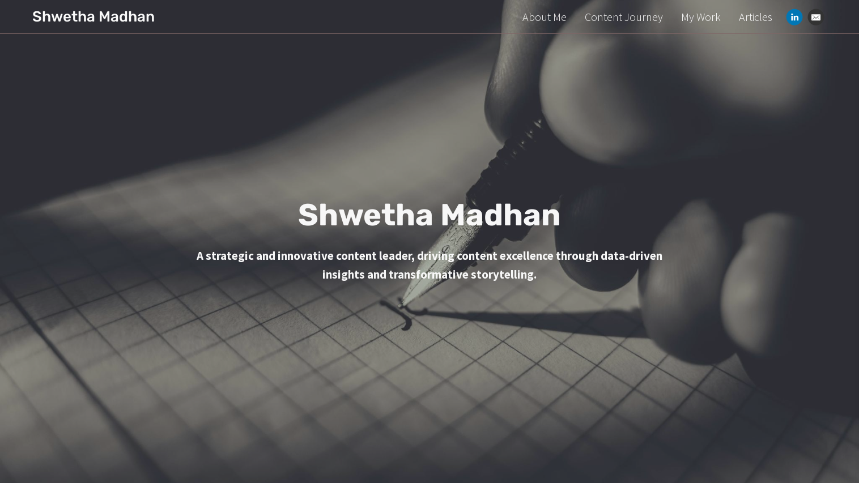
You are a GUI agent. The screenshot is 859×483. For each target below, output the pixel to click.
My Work (701, 17)
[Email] (815, 16)
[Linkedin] (794, 16)
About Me (544, 17)
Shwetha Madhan (93, 16)
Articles (755, 17)
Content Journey (624, 17)
